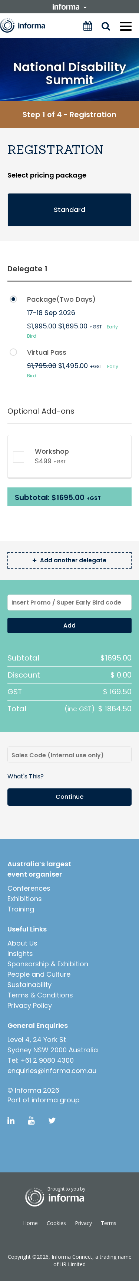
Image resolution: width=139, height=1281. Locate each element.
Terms (108, 1223)
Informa (27, 25)
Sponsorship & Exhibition (47, 964)
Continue (69, 796)
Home (30, 1223)
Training (20, 909)
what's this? (25, 776)
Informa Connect (72, 1256)
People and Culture (38, 974)
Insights (20, 953)
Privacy (83, 1223)
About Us (22, 943)
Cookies (56, 1223)
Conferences (28, 888)
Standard (69, 209)
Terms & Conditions (40, 995)
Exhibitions (24, 898)
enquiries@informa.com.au (51, 1070)
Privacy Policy (29, 1005)
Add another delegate (69, 560)
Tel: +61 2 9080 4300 (40, 1060)
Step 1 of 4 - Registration (69, 114)
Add (69, 625)
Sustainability (29, 984)
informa (70, 7)
